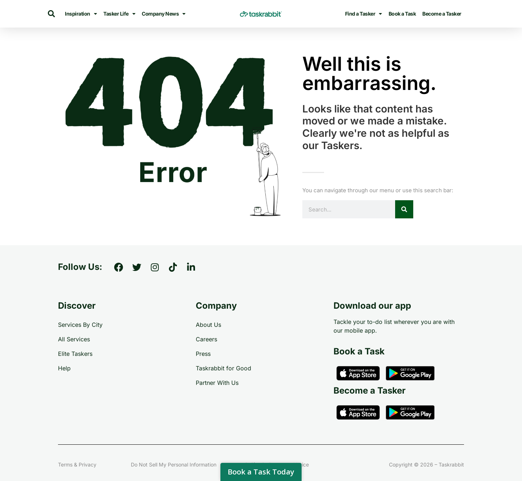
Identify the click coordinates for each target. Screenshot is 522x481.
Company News (164, 14)
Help (64, 368)
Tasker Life (119, 14)
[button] (51, 14)
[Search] (404, 209)
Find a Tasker (363, 14)
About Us (208, 324)
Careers (206, 339)
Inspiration (81, 14)
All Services (74, 339)
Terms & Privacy (77, 464)
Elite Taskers (75, 353)
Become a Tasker (441, 14)
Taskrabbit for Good (223, 368)
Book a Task (402, 14)
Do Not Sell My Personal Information (173, 464)
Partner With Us (217, 382)
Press (203, 353)
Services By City (80, 324)
